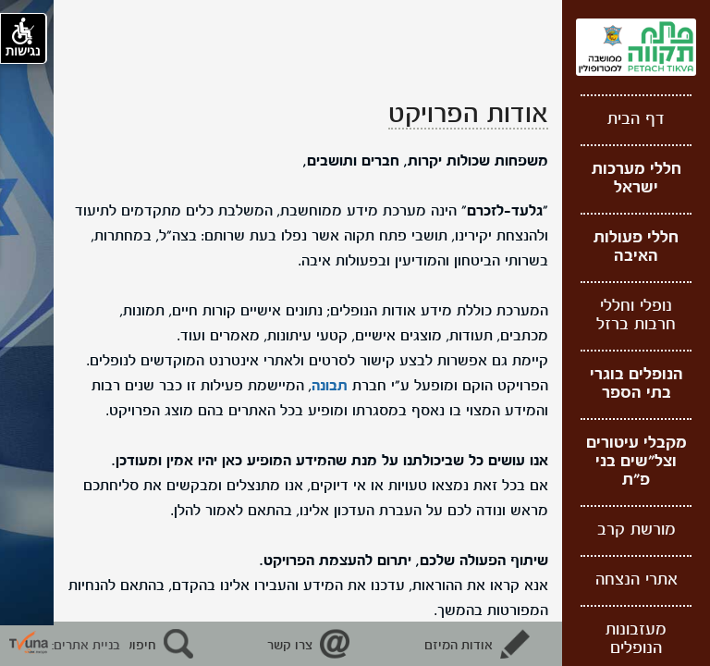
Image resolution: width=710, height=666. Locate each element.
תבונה (330, 386)
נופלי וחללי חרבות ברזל (636, 316)
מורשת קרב (636, 530)
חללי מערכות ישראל (636, 179)
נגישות (23, 38)
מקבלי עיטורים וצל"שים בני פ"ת (636, 462)
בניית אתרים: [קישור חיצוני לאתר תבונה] (64, 645)
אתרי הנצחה (636, 580)
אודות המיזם (458, 645)
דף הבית (636, 120)
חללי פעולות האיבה (636, 247)
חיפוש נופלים (120, 645)
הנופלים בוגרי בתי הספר (636, 384)
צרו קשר (289, 645)
